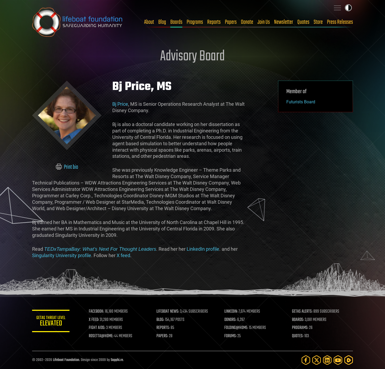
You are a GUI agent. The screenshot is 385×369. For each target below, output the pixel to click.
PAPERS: (162, 336)
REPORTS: (163, 327)
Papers (231, 22)
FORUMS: (230, 336)
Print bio (67, 167)
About (149, 22)
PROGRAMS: (300, 327)
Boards (176, 22)
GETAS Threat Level (50, 322)
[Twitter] (316, 360)
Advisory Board (192, 56)
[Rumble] (348, 360)
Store (318, 22)
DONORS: (230, 319)
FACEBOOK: (96, 311)
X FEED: (94, 319)
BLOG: (160, 319)
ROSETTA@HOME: (101, 336)
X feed (123, 255)
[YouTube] (338, 360)
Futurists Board (300, 101)
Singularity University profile (61, 255)
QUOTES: (297, 336)
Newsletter (283, 22)
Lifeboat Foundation (66, 360)
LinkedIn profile (203, 249)
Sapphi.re (117, 360)
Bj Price (120, 104)
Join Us (263, 22)
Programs (195, 22)
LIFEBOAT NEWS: (167, 311)
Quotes (303, 22)
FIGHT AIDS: (97, 327)
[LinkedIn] (327, 360)
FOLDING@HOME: (236, 327)
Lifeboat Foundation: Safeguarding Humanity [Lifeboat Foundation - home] (77, 22)
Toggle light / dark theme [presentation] (348, 7)
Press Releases (340, 22)
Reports (214, 22)
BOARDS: (298, 319)
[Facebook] (306, 360)
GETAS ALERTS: (302, 311)
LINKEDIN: (231, 311)
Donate (247, 22)
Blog (162, 22)
